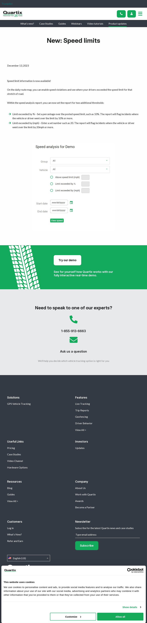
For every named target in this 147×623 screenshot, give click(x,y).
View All (79, 429)
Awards (79, 500)
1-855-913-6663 (73, 325)
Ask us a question (73, 346)
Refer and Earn (15, 540)
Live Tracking (82, 403)
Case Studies (46, 23)
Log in (10, 528)
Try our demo (67, 260)
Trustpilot (7, 3)
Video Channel (15, 460)
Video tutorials (95, 23)
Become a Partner (85, 507)
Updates (80, 447)
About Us (80, 487)
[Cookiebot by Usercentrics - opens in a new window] (129, 570)
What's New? (14, 534)
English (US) (28, 558)
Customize (73, 616)
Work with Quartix (85, 494)
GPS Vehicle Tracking (19, 403)
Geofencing (81, 416)
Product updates (118, 23)
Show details (130, 607)
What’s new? (27, 23)
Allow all (120, 616)
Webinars (76, 23)
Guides (62, 23)
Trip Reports (82, 410)
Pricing (11, 447)
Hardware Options (17, 467)
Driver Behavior (83, 423)
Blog (9, 487)
